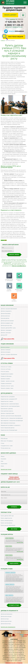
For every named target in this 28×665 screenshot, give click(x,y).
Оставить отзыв (14, 606)
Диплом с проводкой (6, 330)
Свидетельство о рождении (8, 396)
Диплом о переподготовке (7, 413)
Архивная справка (5, 378)
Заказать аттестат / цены (7, 386)
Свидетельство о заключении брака (10, 404)
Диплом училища (5, 347)
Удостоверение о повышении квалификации (12, 420)
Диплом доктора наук (6, 325)
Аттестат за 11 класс (6, 366)
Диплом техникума (5, 349)
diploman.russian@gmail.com (19, 266)
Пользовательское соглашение (14, 664)
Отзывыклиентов (9, 290)
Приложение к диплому (7, 408)
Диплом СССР (4, 335)
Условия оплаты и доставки (19, 290)
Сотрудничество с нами (6, 445)
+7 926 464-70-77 (14, 22)
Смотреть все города (6, 469)
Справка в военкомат (6, 383)
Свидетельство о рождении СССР (9, 399)
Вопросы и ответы (19, 280)
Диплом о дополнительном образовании (11, 416)
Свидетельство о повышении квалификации (12, 418)
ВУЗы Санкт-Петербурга (7, 441)
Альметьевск (4, 463)
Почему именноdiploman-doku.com (14, 478)
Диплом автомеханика (6, 615)
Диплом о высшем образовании (9, 308)
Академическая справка (7, 374)
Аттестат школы (5, 371)
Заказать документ (10, 15)
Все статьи (14, 530)
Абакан (2, 456)
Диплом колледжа (5, 352)
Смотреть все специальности (8, 628)
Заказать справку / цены (7, 388)
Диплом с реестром (6, 332)
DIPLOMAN (15, 633)
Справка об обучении (6, 376)
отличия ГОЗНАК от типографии (9, 280)
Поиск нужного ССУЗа (9, 358)
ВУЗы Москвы (4, 438)
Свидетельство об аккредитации (9, 430)
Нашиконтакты (14, 300)
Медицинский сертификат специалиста (10, 425)
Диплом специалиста (6, 311)
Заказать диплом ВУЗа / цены (8, 328)
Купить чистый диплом (6, 524)
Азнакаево (3, 459)
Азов (2, 461)
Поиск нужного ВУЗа (9, 339)
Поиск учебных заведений (15, 36)
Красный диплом (5, 318)
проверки (12, 19)
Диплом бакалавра (5, 313)
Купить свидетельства (6, 519)
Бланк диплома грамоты (7, 411)
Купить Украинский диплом (7, 428)
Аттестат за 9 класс (6, 369)
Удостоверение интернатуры (8, 423)
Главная (3, 40)
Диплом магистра (5, 316)
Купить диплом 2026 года (7, 517)
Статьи (2, 443)
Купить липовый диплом (7, 522)
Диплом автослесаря (6, 618)
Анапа (2, 466)
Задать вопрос (14, 564)
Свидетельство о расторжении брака (10, 406)
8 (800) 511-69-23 (14, 25)
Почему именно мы (5, 448)
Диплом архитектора (6, 622)
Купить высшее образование (8, 526)
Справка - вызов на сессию (7, 381)
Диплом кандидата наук (7, 323)
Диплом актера (5, 620)
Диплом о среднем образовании (9, 354)
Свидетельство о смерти (7, 401)
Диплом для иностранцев (7, 320)
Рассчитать (23, 15)
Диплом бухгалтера (6, 625)
